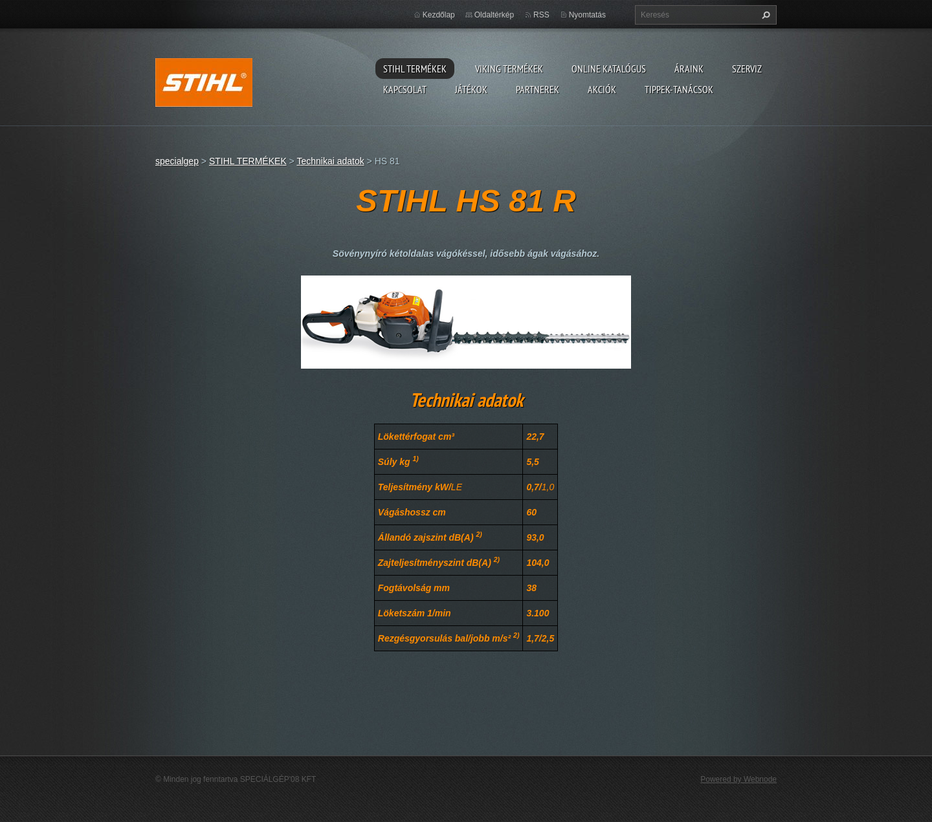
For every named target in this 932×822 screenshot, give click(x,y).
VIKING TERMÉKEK (509, 68)
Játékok (471, 89)
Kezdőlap (439, 14)
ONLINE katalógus (608, 68)
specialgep (177, 161)
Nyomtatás (587, 14)
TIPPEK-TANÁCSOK (679, 89)
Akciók (602, 89)
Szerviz (747, 68)
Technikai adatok (330, 161)
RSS (541, 14)
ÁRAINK (689, 68)
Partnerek (537, 89)
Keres (764, 15)
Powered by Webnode (738, 779)
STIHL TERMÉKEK (415, 68)
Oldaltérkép (494, 14)
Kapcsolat (405, 89)
